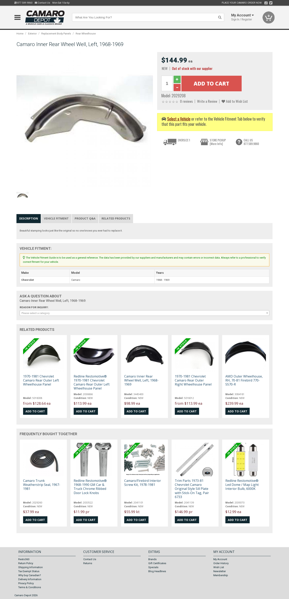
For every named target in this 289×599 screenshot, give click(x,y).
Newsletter (219, 571)
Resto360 (23, 559)
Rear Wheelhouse (86, 33)
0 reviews (186, 101)
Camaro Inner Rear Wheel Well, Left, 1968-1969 (141, 380)
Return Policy (25, 563)
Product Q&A (85, 218)
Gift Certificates (157, 563)
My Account (220, 559)
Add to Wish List (235, 101)
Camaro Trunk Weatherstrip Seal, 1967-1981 (41, 484)
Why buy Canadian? (29, 575)
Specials (153, 567)
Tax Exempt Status (28, 571)
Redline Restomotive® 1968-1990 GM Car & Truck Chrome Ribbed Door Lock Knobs (90, 486)
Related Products (116, 218)
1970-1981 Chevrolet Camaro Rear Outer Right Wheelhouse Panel (193, 380)
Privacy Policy (26, 583)
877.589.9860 (23, 2)
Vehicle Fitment (56, 218)
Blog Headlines (157, 571)
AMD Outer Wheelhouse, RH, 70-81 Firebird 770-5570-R (244, 380)
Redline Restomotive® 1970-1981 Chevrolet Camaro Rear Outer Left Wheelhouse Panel (92, 382)
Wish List (218, 567)
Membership (220, 575)
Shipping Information (30, 567)
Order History (221, 563)
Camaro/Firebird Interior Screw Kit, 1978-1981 (142, 482)
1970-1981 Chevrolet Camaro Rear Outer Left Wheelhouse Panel (41, 380)
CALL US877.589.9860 (251, 142)
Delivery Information (29, 579)
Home (19, 33)
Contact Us (42, 2)
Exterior (32, 33)
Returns (87, 563)
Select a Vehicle (178, 119)
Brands (152, 559)
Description (28, 218)
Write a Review (207, 101)
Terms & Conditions (29, 587)
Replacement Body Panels (56, 33)
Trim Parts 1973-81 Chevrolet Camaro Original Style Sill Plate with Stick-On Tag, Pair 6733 (192, 488)
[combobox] (144, 313)
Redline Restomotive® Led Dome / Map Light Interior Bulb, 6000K (242, 484)
